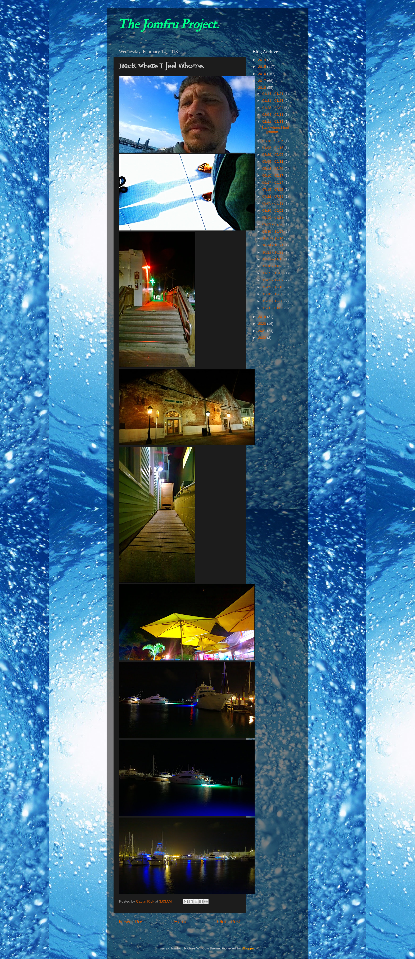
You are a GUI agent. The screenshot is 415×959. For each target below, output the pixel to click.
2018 (262, 88)
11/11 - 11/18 (273, 259)
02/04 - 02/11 (273, 115)
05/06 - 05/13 (273, 161)
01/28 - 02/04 (273, 108)
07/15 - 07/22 (273, 190)
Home (180, 921)
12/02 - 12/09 (273, 280)
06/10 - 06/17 (273, 175)
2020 (262, 324)
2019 (262, 317)
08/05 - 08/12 (273, 203)
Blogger (248, 948)
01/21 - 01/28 (273, 101)
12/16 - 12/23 (273, 294)
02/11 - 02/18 (273, 121)
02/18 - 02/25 (273, 141)
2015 (262, 67)
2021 (262, 331)
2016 (262, 74)
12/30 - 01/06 (273, 308)
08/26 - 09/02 (273, 210)
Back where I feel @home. (275, 130)
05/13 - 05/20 (273, 169)
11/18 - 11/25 (273, 266)
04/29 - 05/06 (273, 155)
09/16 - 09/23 (273, 217)
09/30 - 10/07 (273, 231)
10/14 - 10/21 (273, 245)
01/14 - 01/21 (273, 94)
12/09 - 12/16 (273, 287)
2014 (262, 60)
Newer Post (132, 921)
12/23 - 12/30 (273, 301)
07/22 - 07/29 (273, 196)
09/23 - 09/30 (273, 224)
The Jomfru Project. (168, 24)
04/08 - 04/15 (273, 148)
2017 (262, 81)
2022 (262, 338)
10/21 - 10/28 (273, 252)
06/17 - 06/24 (273, 182)
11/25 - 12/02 (273, 273)
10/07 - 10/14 (273, 238)
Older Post (229, 921)
